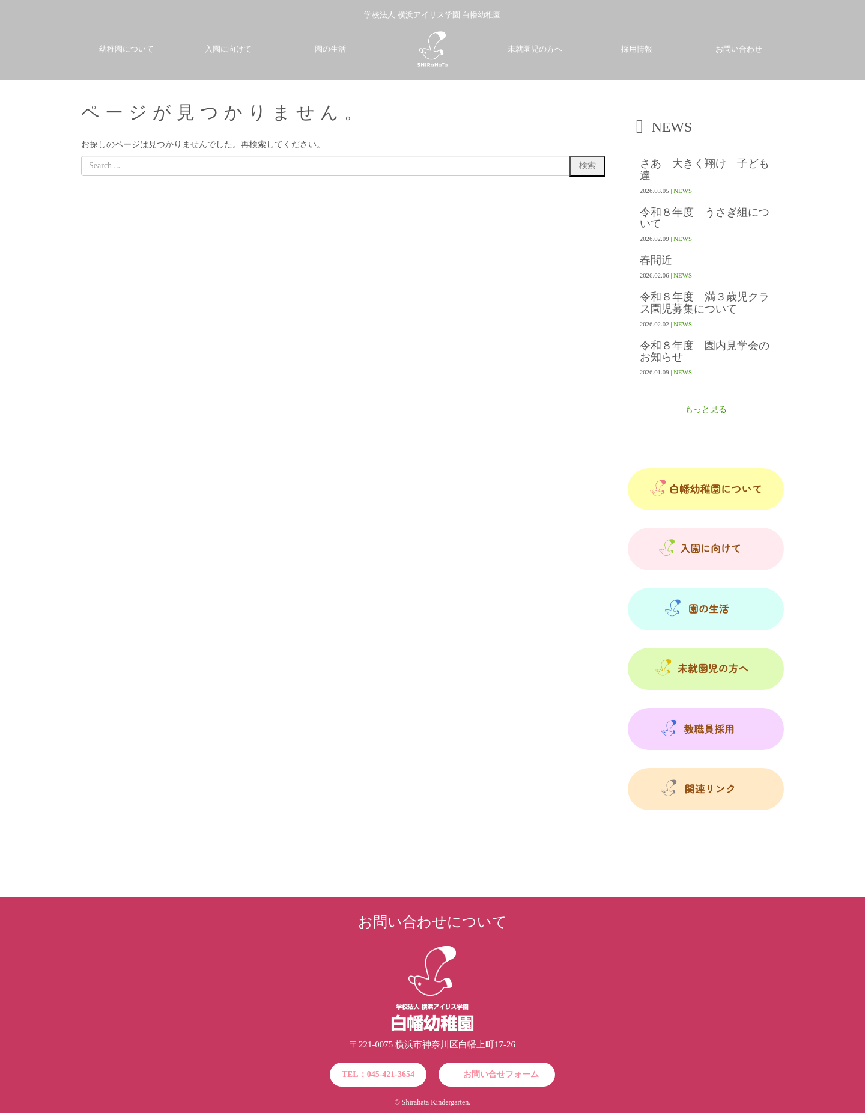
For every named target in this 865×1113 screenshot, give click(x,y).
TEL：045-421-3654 (378, 1074)
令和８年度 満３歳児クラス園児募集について (704, 302)
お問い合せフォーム (501, 1074)
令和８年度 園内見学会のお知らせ (704, 351)
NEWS (682, 190)
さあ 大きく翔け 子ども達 (704, 169)
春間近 (656, 260)
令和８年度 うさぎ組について (704, 218)
